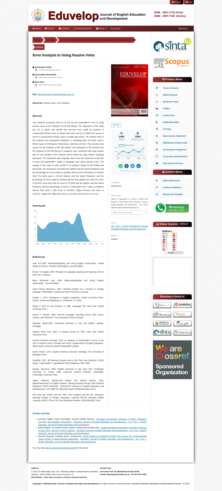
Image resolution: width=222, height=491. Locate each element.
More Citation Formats (122, 212)
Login (189, 2)
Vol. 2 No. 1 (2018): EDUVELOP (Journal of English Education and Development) (96, 40)
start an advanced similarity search (60, 448)
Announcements (83, 28)
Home (37, 28)
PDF (117, 125)
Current (49, 28)
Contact (115, 28)
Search (183, 28)
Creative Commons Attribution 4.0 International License (156, 484)
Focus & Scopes (167, 88)
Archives (64, 28)
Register (176, 2)
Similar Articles (41, 413)
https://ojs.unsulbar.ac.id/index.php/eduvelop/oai (65, 477)
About (100, 28)
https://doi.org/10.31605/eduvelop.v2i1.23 (56, 94)
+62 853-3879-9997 (139, 474)
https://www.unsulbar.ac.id (62, 474)
